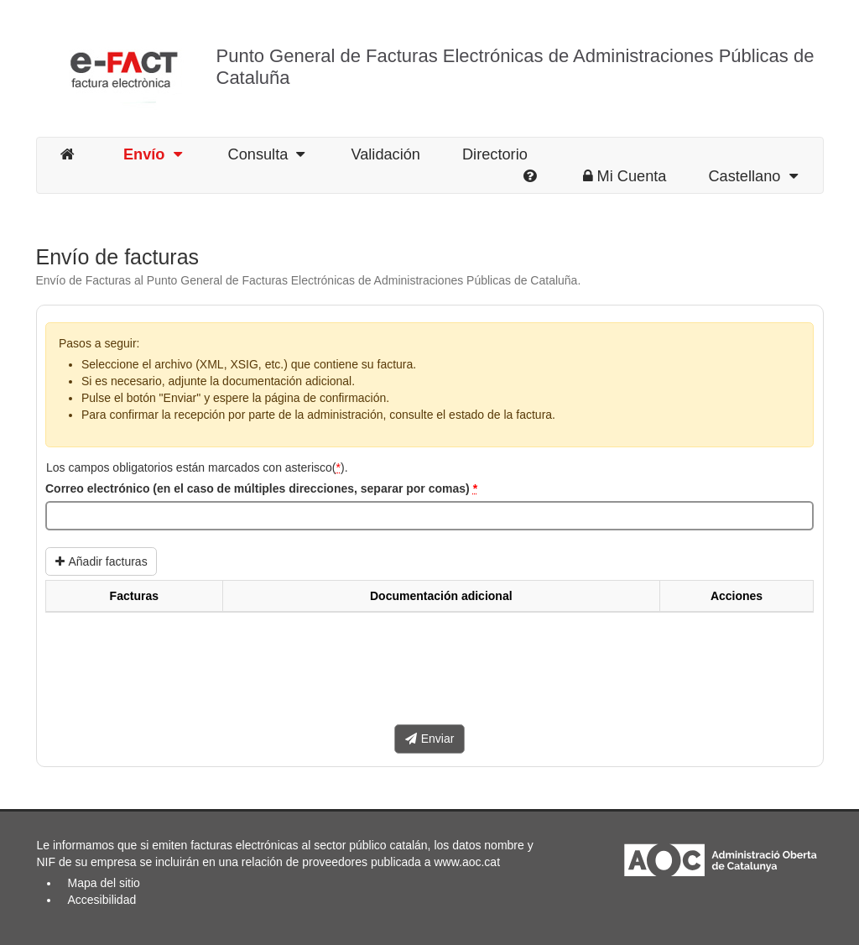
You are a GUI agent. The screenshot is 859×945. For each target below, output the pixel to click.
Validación (385, 154)
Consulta (266, 154)
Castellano (752, 176)
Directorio (495, 154)
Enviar (430, 738)
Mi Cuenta (625, 176)
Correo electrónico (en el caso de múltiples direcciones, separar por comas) (261, 488)
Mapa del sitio (104, 883)
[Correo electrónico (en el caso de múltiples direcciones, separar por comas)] (429, 516)
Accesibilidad (102, 899)
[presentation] (172, 674)
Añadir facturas (101, 561)
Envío (152, 154)
